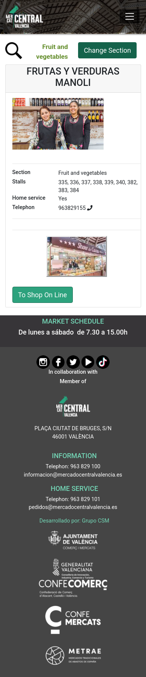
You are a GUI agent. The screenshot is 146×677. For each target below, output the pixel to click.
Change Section (107, 50)
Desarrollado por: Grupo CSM (74, 521)
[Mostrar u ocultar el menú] (129, 16)
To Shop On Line (42, 295)
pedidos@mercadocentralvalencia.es (73, 507)
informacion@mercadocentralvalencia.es (73, 475)
